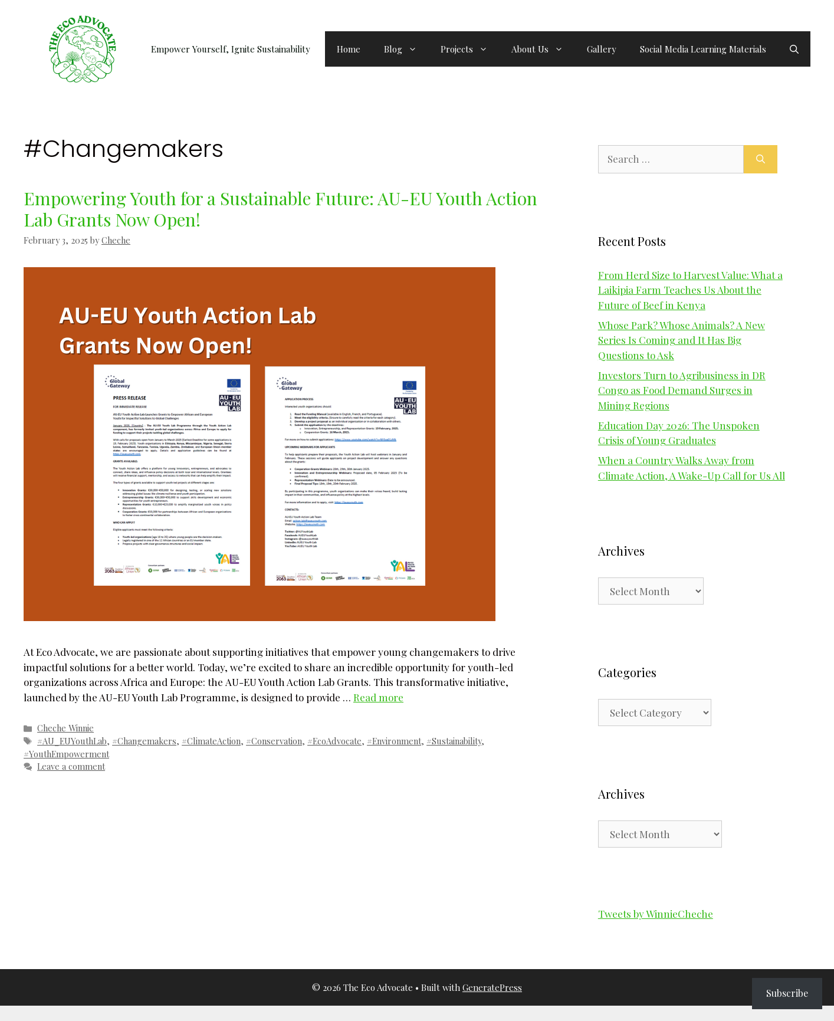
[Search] (760, 159)
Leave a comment (71, 766)
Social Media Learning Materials (703, 49)
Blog (406, 49)
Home (348, 49)
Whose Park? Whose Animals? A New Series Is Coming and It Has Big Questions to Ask (681, 340)
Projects (470, 49)
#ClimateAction (211, 741)
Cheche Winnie (65, 728)
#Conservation (274, 741)
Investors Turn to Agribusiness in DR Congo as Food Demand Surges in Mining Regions (682, 390)
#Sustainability (453, 741)
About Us (543, 49)
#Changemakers (144, 741)
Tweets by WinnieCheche (655, 913)
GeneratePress (492, 987)
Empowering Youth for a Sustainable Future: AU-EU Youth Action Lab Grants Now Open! (280, 208)
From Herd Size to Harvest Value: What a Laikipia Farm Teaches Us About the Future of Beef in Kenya (690, 289)
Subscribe (787, 993)
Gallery (601, 49)
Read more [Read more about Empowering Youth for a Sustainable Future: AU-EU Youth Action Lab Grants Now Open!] (378, 697)
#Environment (394, 741)
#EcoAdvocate (334, 741)
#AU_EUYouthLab (72, 741)
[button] (794, 49)
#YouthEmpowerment (66, 754)
